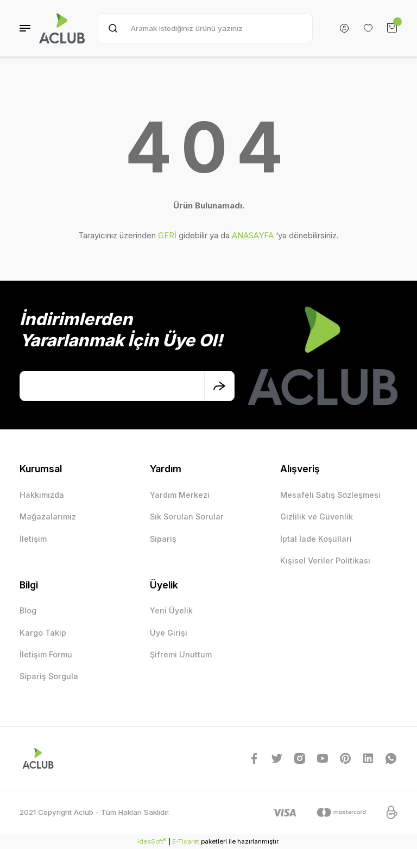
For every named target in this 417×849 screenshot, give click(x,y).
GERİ (167, 235)
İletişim (33, 538)
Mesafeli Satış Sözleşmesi (330, 494)
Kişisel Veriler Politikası (325, 560)
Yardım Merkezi (180, 494)
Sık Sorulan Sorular (187, 516)
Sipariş (163, 538)
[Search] (205, 28)
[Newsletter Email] (127, 386)
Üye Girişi (168, 632)
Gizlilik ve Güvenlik (316, 516)
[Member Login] (344, 28)
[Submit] (219, 386)
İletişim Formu (46, 654)
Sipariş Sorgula (49, 676)
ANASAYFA (253, 235)
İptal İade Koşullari (316, 538)
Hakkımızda (42, 494)
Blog (28, 610)
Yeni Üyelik (171, 610)
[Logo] (62, 28)
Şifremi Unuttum (181, 654)
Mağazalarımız (48, 516)
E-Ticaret (185, 841)
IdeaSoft (151, 841)
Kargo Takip (43, 632)
